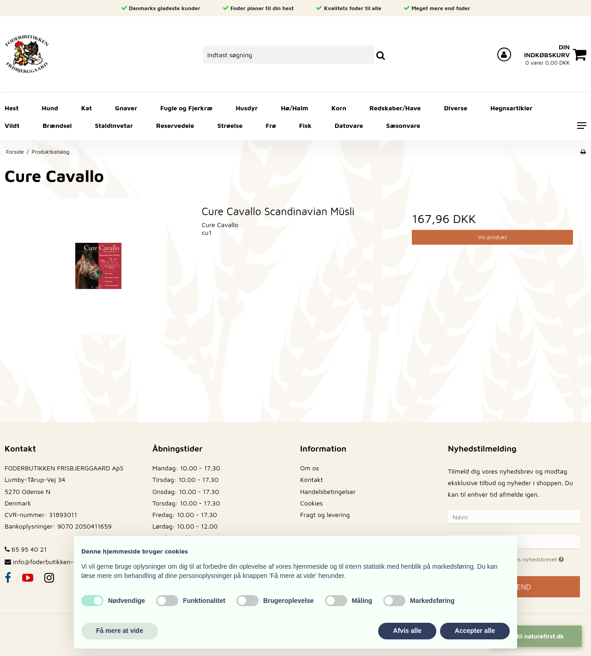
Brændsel (57, 125)
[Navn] (514, 516)
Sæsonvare (403, 125)
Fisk (305, 125)
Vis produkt (492, 237)
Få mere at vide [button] (119, 630)
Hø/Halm (294, 108)
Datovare (349, 125)
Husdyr (246, 108)
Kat (86, 108)
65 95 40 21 (26, 549)
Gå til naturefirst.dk (535, 636)
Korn (339, 108)
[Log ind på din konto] (504, 54)
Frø (270, 125)
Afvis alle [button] (407, 630)
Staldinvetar (114, 125)
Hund (50, 108)
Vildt (12, 125)
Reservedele (175, 125)
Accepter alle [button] (475, 630)
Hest (11, 108)
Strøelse (230, 125)
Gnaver (126, 108)
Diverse (455, 108)
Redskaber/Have (395, 108)
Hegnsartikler (511, 108)
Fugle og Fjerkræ (186, 108)
